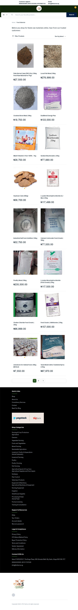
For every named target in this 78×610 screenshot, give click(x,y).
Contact (14, 405)
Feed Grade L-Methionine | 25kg (52, 322)
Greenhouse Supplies (18, 494)
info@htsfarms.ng (17, 565)
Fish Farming (16, 466)
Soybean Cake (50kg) (20, 196)
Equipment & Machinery (19, 483)
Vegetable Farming (18, 440)
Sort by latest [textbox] (59, 36)
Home (13, 22)
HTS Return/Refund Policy (20, 537)
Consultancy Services (18, 402)
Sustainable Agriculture (19, 449)
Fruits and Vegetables (19, 443)
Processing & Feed (18, 497)
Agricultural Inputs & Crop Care (21, 469)
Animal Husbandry (17, 454)
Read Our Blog (16, 408)
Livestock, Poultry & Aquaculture (22, 452)
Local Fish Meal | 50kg (48, 73)
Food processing (17, 502)
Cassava (14, 437)
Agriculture (15, 434)
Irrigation (15, 491)
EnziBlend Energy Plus (48, 115)
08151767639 (26, 562)
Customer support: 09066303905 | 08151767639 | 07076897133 (32, 2)
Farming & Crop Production (20, 432)
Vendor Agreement (18, 546)
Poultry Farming (17, 463)
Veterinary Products (18, 480)
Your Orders (15, 518)
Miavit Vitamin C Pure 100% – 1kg (24, 156)
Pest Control (16, 477)
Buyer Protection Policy (19, 540)
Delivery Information (18, 549)
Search (71, 15)
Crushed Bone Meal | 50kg (22, 115)
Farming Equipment (18, 488)
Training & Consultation (19, 505)
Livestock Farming (17, 457)
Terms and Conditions (19, 543)
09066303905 (16, 562)
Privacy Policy (16, 534)
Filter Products (18, 36)
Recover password (18, 524)
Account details (17, 521)
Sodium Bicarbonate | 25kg (50, 156)
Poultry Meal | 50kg (20, 280)
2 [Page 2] (38, 380)
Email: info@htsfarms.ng (53, 2)
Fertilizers (15, 474)
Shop (13, 396)
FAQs (13, 515)
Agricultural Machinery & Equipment (23, 485)
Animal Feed (16, 499)
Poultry (14, 460)
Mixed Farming (16, 446)
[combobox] (60, 36)
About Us (15, 399)
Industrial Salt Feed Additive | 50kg (25, 238)
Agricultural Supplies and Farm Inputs (23, 471)
